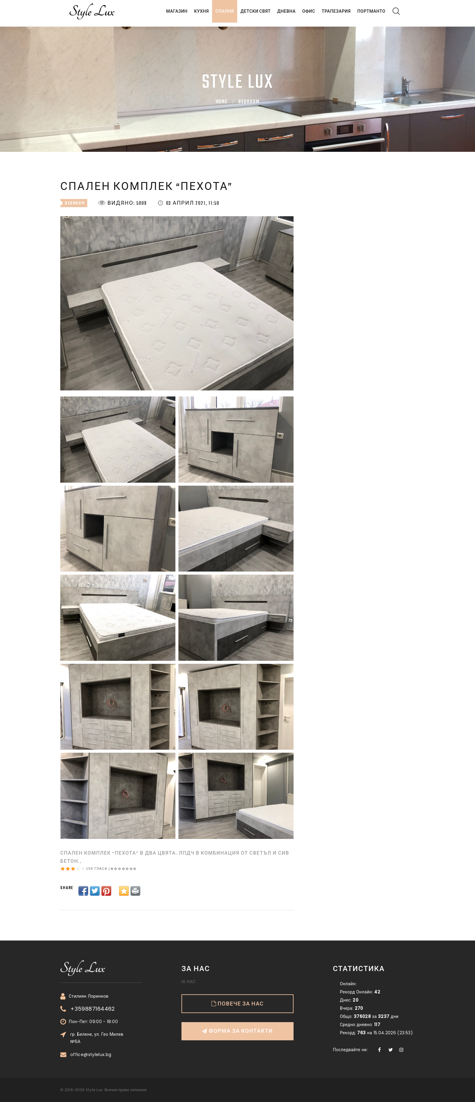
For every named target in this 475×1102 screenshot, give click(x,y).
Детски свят (244, 14)
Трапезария (332, 14)
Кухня (185, 14)
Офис (302, 14)
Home (222, 102)
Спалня (211, 14)
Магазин (158, 14)
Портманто (370, 14)
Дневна (277, 14)
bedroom (249, 102)
